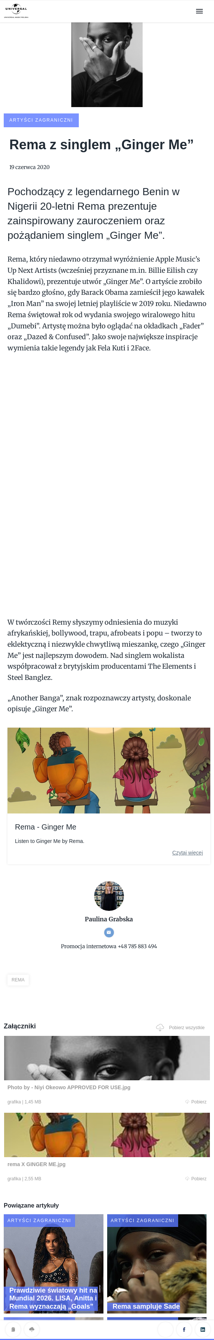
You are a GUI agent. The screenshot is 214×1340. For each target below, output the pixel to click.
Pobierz (52, 1050)
